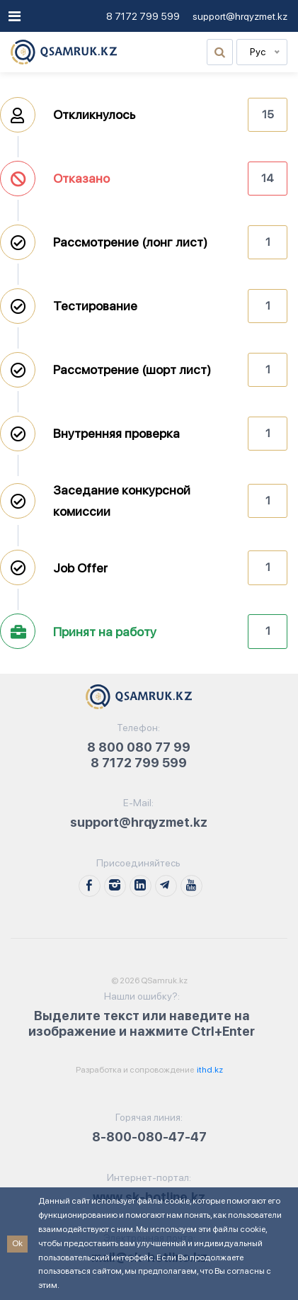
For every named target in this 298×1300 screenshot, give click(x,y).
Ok (17, 1243)
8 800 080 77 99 (138, 747)
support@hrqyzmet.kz (240, 16)
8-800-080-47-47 (149, 1136)
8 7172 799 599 (143, 16)
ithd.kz (209, 1070)
